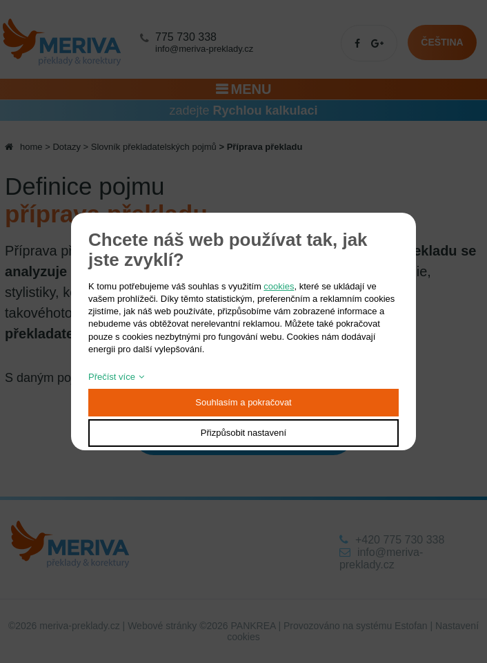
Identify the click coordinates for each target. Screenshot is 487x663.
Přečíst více (111, 377)
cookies (279, 286)
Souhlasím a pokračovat (243, 402)
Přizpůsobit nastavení (243, 432)
